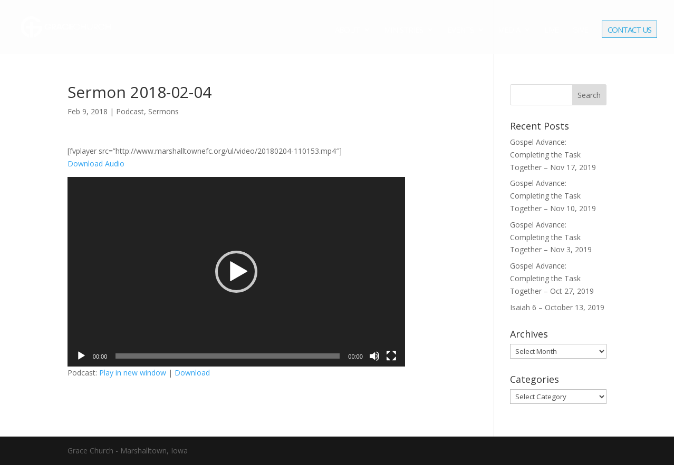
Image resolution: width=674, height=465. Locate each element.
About (347, 30)
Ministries (403, 30)
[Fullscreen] (391, 356)
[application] (236, 272)
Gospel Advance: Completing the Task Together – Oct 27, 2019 (552, 278)
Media (509, 30)
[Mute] (374, 356)
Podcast (130, 111)
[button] (236, 272)
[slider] (227, 356)
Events (460, 30)
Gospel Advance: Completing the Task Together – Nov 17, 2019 (553, 154)
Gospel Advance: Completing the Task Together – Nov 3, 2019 (551, 237)
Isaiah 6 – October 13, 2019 (557, 307)
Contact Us (629, 30)
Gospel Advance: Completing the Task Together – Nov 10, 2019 (553, 195)
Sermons (163, 111)
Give (580, 30)
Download (192, 373)
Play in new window (132, 373)
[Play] (81, 356)
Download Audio (96, 164)
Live (551, 30)
